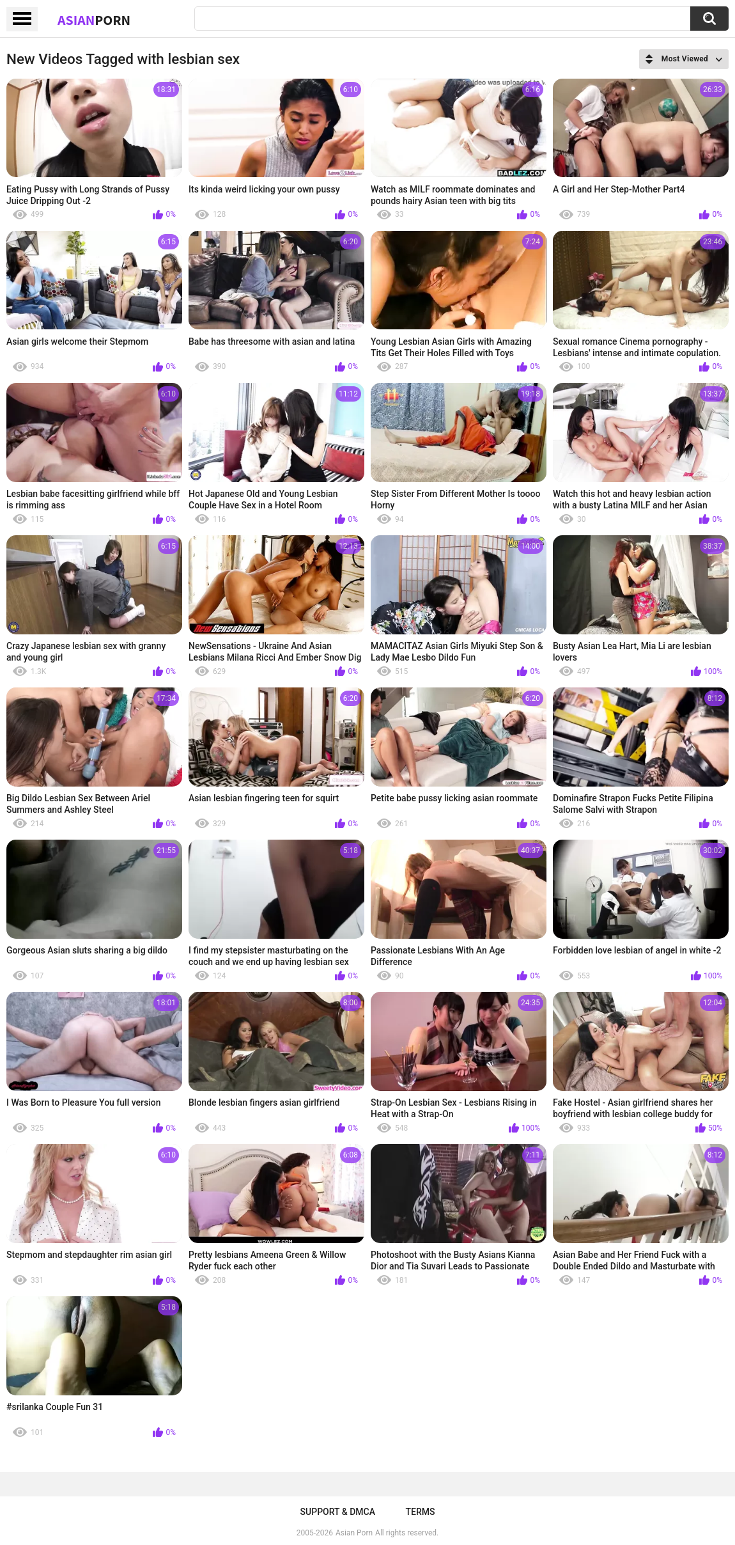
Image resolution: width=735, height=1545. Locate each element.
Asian (94, 20)
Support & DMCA (337, 1512)
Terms (420, 1512)
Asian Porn (354, 1532)
